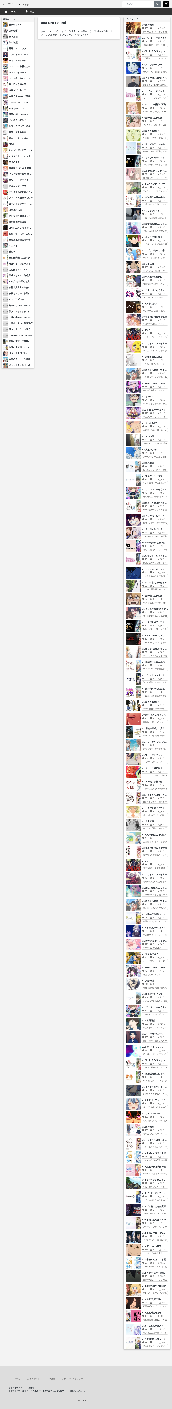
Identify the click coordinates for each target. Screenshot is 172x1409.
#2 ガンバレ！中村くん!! (154, 489)
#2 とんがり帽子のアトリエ (155, 622)
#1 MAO (146, 861)
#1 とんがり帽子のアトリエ (155, 808)
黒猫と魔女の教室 (17, 132)
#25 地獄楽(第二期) (151, 1299)
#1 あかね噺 (148, 980)
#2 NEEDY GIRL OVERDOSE (156, 383)
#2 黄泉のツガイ (150, 449)
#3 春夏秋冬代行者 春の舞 (154, 317)
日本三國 (13, 36)
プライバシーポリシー (72, 1378)
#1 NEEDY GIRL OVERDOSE (156, 967)
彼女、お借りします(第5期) (22, 311)
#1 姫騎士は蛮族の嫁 (152, 595)
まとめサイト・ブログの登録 (41, 1378)
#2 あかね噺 (148, 436)
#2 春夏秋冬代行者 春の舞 (154, 848)
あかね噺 (13, 30)
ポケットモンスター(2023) (22, 365)
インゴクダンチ (16, 299)
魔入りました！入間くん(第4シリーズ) (27, 329)
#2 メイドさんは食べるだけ (155, 795)
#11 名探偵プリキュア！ (154, 410)
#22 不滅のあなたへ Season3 (156, 1219)
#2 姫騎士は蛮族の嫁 (152, 118)
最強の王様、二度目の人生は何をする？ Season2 (33, 341)
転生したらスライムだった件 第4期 (26, 234)
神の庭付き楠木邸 (17, 84)
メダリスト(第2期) (18, 353)
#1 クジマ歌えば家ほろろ (154, 582)
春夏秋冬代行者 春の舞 (20, 168)
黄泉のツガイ (15, 24)
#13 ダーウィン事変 (151, 1246)
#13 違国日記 (148, 1020)
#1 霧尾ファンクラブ (152, 994)
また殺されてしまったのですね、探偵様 (28, 120)
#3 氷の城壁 (148, 25)
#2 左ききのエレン (151, 131)
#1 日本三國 (148, 821)
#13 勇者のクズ (149, 303)
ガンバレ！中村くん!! (19, 66)
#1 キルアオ (148, 396)
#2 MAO (146, 330)
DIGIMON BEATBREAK (20, 335)
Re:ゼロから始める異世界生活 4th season (29, 281)
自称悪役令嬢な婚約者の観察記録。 (26, 239)
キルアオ (13, 245)
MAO (11, 144)
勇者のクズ (14, 162)
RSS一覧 (16, 1378)
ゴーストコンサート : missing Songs (27, 204)
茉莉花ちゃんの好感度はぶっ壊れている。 (29, 275)
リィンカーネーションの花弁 (23, 60)
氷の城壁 (13, 42)
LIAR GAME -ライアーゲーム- (23, 228)
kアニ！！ (16, 4)
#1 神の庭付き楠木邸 (152, 781)
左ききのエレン (16, 108)
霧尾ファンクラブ (17, 48)
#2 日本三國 (148, 264)
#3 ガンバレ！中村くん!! (154, 38)
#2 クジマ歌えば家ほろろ (154, 78)
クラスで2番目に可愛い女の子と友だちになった (32, 174)
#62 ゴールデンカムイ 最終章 (156, 1180)
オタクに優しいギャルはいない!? (25, 156)
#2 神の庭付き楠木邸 (152, 277)
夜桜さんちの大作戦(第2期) (22, 293)
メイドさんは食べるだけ (21, 198)
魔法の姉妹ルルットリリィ (22, 114)
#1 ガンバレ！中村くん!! (154, 1007)
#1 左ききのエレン (151, 702)
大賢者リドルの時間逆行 (21, 323)
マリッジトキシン (17, 72)
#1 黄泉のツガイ (150, 954)
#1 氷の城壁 (148, 1127)
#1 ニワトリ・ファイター (154, 874)
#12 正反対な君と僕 (151, 1312)
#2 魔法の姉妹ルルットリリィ (156, 224)
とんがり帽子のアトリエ (21, 150)
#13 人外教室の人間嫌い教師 (156, 834)
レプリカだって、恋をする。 (23, 126)
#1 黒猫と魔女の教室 (152, 356)
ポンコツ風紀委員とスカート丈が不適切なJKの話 (33, 192)
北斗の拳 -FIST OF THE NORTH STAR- (28, 317)
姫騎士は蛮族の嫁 (17, 222)
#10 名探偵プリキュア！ (154, 927)
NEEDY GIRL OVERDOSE (22, 102)
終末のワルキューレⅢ (19, 305)
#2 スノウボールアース (153, 516)
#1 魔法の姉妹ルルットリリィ (156, 888)
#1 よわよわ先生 (150, 423)
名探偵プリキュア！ (18, 90)
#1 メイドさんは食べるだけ (155, 1140)
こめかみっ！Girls (18, 269)
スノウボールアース (18, 54)
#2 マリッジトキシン (152, 210)
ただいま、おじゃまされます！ (24, 263)
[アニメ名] (138, 4)
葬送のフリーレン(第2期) (21, 359)
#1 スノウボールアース (153, 1034)
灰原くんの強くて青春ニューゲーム (26, 96)
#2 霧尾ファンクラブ (152, 476)
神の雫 (12, 251)
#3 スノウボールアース (153, 64)
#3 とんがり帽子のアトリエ (155, 157)
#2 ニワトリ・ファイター (154, 343)
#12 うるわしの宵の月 (153, 1326)
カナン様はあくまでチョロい (23, 78)
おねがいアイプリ (17, 186)
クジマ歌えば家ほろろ (19, 216)
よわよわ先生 (15, 210)
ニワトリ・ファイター (19, 180)
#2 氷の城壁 (148, 463)
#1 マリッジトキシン (152, 755)
